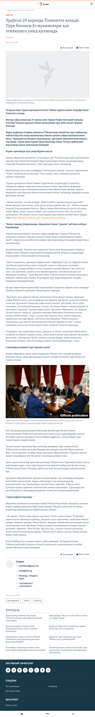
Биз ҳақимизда (12, 686)
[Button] (66, 48)
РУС (47, 714)
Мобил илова (11, 705)
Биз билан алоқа (13, 691)
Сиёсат (9, 15)
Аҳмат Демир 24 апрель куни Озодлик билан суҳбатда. (38, 218)
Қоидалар (53, 686)
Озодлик (9, 37)
